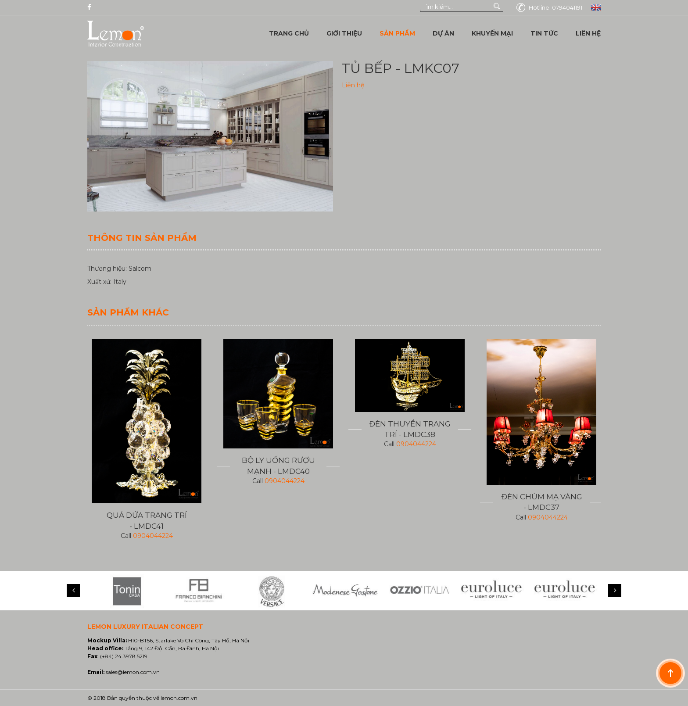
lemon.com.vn (179, 698)
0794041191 (567, 7)
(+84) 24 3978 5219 (123, 656)
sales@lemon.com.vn (133, 672)
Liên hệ (353, 85)
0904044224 (153, 536)
